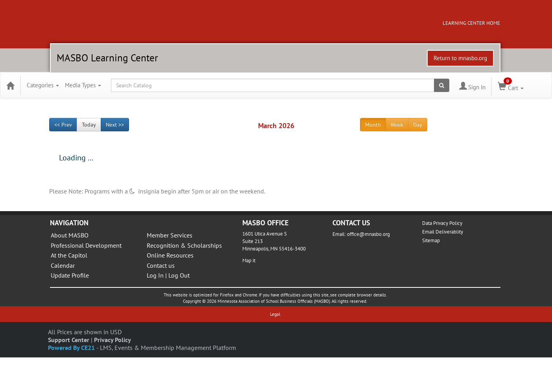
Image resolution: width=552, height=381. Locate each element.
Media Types (83, 85)
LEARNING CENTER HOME (471, 23)
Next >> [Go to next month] (115, 124)
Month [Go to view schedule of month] (373, 124)
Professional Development (86, 245)
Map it (248, 260)
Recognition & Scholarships (184, 245)
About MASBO (70, 235)
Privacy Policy (112, 340)
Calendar (63, 265)
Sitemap (431, 240)
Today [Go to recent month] (89, 124)
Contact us (161, 265)
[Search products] (441, 85)
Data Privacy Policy (442, 223)
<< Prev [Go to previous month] (63, 124)
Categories (43, 85)
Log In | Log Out (168, 275)
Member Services (169, 235)
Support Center (68, 340)
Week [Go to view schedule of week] (397, 124)
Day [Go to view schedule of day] (417, 124)
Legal (275, 314)
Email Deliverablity (442, 231)
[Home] (10, 85)
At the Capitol (69, 255)
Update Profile (70, 275)
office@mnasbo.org (368, 234)
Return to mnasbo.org (460, 58)
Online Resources (170, 255)
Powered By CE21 (72, 348)
